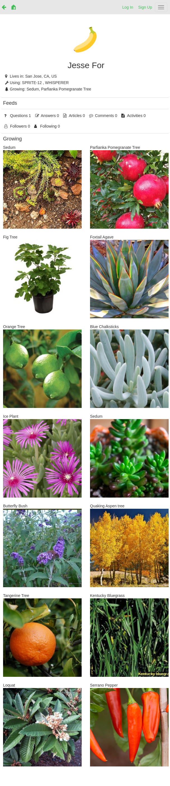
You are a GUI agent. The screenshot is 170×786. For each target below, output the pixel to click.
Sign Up (145, 7)
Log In (127, 7)
